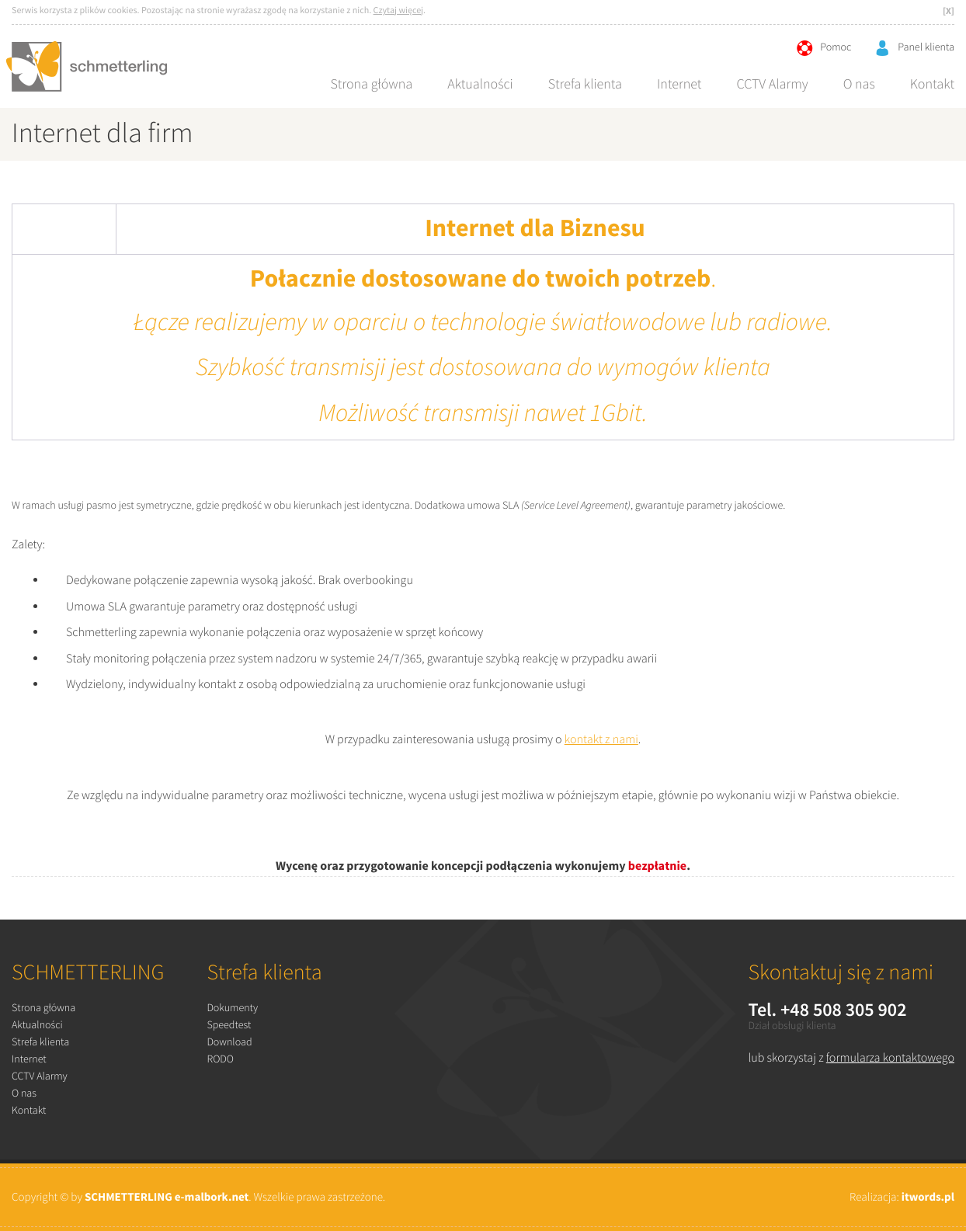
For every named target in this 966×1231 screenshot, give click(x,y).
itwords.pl (928, 1197)
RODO (220, 1060)
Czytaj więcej (399, 11)
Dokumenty (232, 1008)
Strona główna (371, 84)
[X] (948, 11)
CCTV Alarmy (772, 84)
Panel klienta (914, 48)
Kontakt (932, 84)
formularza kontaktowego (890, 1058)
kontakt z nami (601, 739)
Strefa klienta (585, 84)
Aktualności (480, 84)
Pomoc (824, 48)
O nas (859, 84)
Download (229, 1043)
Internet (679, 84)
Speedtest (229, 1026)
